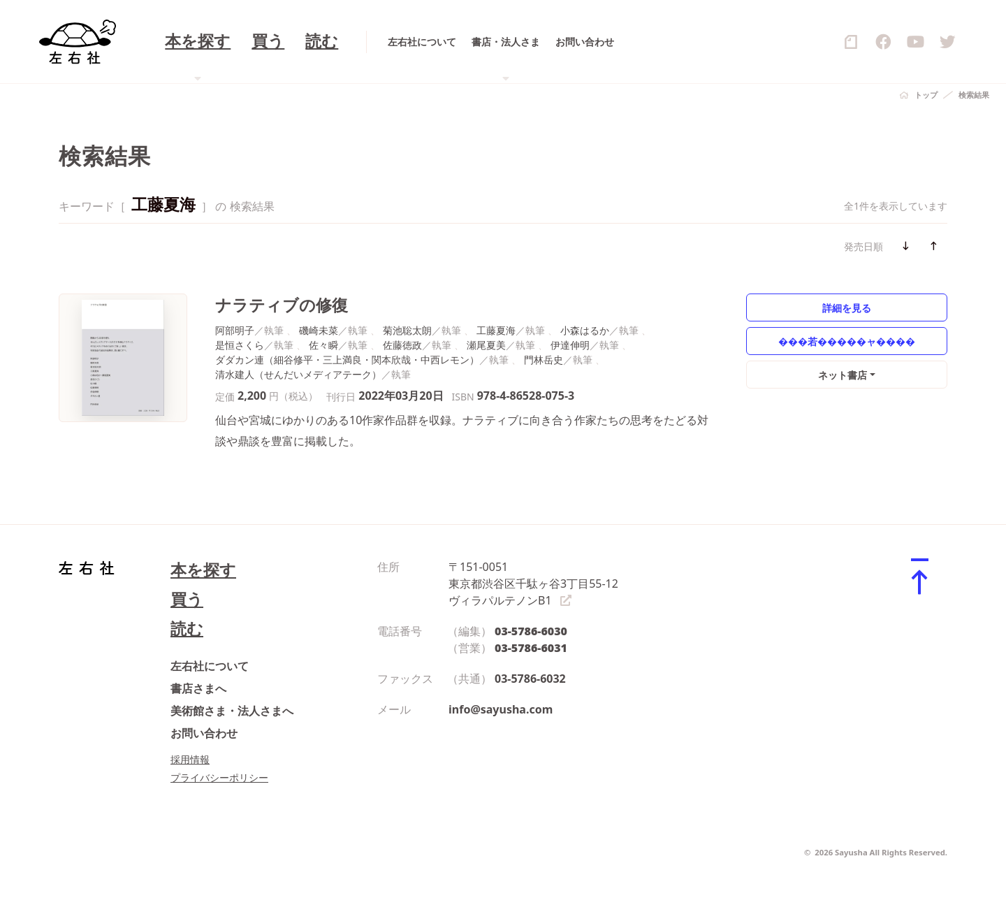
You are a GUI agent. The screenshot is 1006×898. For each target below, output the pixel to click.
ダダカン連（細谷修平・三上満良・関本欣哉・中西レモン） (347, 359)
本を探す (203, 570)
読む (186, 628)
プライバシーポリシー (219, 777)
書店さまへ (198, 688)
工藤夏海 (496, 330)
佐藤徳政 (402, 345)
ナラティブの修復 (281, 305)
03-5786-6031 (531, 648)
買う (186, 599)
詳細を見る (846, 307)
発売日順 (863, 246)
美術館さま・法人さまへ (231, 710)
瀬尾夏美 (486, 345)
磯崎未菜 (318, 330)
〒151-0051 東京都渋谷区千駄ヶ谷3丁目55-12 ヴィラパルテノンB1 (533, 583)
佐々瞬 (323, 345)
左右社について (209, 666)
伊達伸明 (570, 345)
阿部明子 (234, 330)
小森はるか (584, 330)
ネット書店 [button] (842, 375)
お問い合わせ (204, 733)
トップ (926, 94)
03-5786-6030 (531, 631)
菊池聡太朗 (407, 330)
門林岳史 (543, 359)
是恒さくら (239, 345)
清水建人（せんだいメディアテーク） (298, 374)
